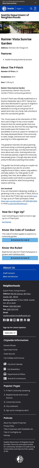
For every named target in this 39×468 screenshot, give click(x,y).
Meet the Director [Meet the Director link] (10, 276)
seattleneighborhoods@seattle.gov (17, 315)
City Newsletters (13, 369)
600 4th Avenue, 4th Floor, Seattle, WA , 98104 (17, 295)
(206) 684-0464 (15, 306)
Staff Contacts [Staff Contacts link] (9, 273)
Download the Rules (20, 258)
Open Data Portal (10, 350)
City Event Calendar (15, 364)
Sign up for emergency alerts (17, 410)
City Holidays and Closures (14, 358)
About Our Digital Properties (15, 423)
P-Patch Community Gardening (18, 390)
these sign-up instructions (11, 201)
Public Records (9, 354)
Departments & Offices (16, 374)
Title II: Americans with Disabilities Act (18, 429)
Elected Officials (10, 345)
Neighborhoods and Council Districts (17, 396)
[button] (35, 2)
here (35, 196)
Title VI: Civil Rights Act (12, 432)
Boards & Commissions (17, 378)
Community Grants (13, 402)
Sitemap (7, 435)
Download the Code (20, 240)
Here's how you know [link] (10, 3)
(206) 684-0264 (31, 201)
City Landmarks (12, 406)
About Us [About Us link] (9, 267)
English (19, 9)
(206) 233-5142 (12, 309)
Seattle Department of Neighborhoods (15, 16)
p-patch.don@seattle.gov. (17, 203)
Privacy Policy (9, 426)
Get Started (6, 222)
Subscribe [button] (10, 333)
